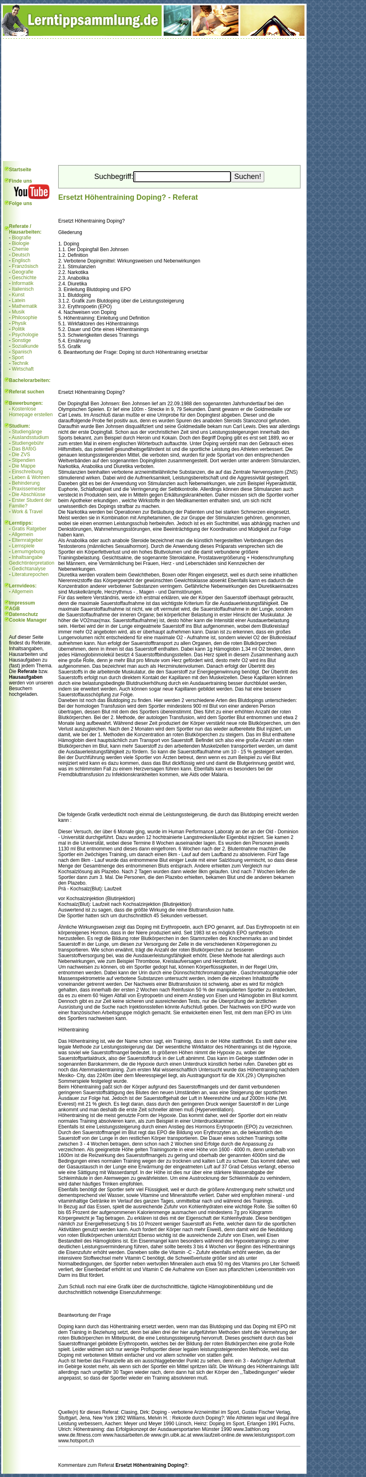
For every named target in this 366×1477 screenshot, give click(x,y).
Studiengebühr (28, 443)
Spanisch (22, 352)
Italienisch (22, 289)
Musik (18, 312)
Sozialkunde (25, 346)
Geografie (22, 272)
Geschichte (24, 277)
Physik (19, 323)
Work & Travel (27, 511)
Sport (18, 357)
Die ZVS (21, 454)
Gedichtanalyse (29, 569)
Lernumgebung (28, 551)
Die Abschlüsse (28, 494)
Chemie (20, 249)
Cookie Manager (28, 620)
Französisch (25, 266)
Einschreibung (27, 472)
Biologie (20, 243)
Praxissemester (29, 489)
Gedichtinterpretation (31, 563)
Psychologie (25, 335)
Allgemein (22, 534)
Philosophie (24, 317)
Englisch (21, 260)
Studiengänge (27, 432)
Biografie (21, 238)
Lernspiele (23, 546)
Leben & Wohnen (31, 477)
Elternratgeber (27, 540)
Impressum (22, 603)
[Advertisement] (154, 100)
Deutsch (21, 255)
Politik (18, 329)
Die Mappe (23, 466)
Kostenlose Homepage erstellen (31, 411)
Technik (20, 363)
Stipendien (23, 460)
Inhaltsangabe (27, 557)
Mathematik (24, 306)
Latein (18, 300)
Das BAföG (24, 449)
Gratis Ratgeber (29, 529)
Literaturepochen (30, 574)
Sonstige (21, 340)
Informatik (22, 283)
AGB (14, 609)
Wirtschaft (22, 369)
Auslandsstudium (30, 437)
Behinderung (25, 483)
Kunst (18, 295)
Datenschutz (23, 614)
